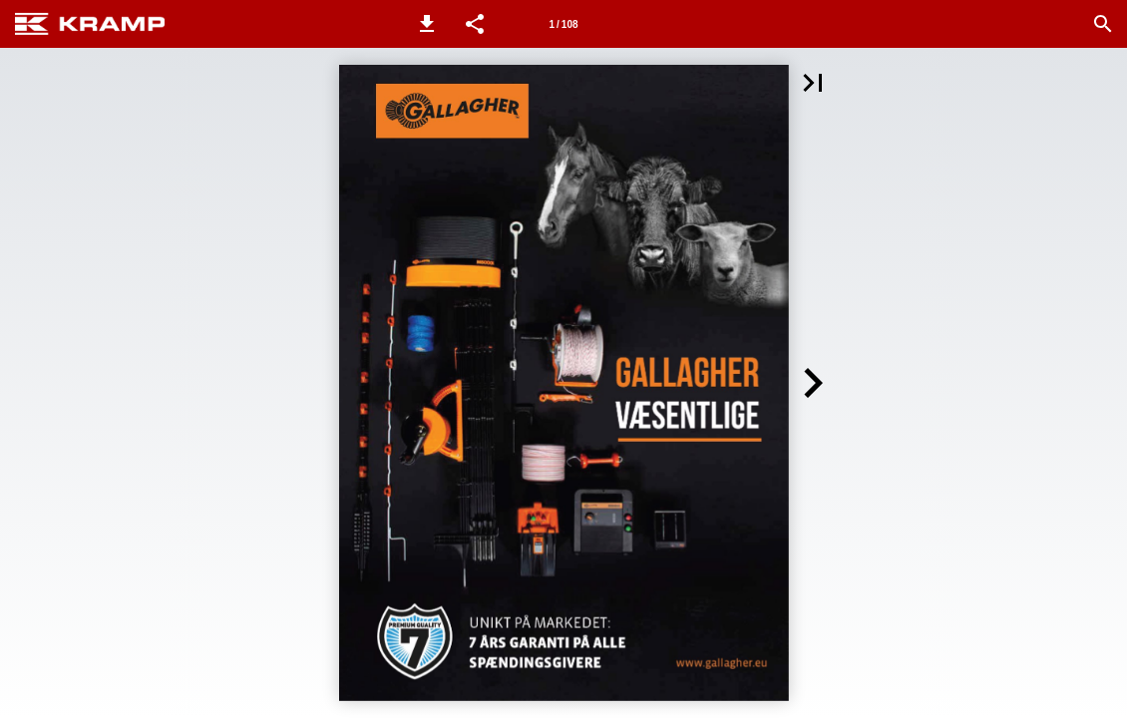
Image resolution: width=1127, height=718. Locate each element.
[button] (427, 24)
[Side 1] (563, 24)
